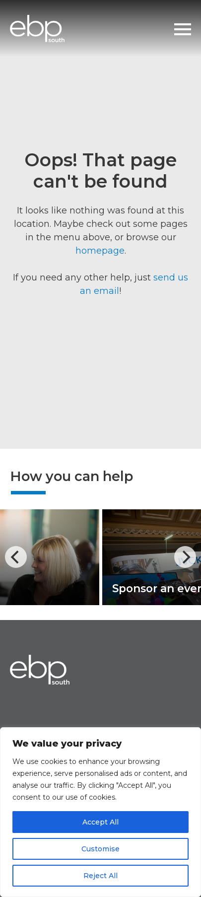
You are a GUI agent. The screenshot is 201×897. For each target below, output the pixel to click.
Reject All (100, 875)
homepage (100, 250)
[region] (100, 812)
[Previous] (16, 557)
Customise (100, 848)
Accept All (100, 822)
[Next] (185, 557)
